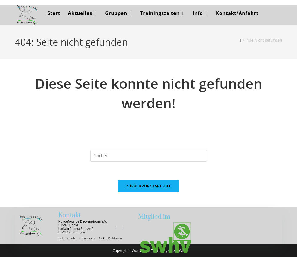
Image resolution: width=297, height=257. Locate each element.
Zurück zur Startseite (148, 186)
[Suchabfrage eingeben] (148, 156)
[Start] (240, 40)
